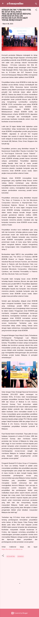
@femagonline (15, 3)
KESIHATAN (11, 556)
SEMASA (20, 556)
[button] (36, 10)
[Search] (36, 4)
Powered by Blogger (19, 613)
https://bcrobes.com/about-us (12, 549)
